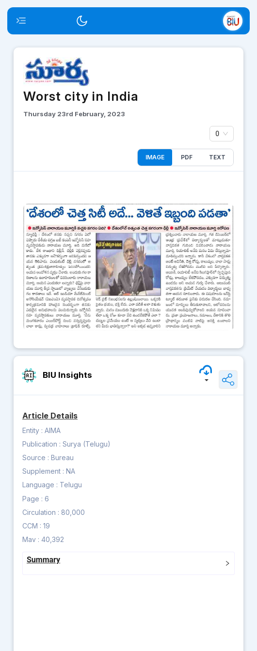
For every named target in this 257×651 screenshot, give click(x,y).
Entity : (32, 430)
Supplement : (43, 471)
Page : (32, 499)
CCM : (31, 526)
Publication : (41, 444)
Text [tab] (217, 157)
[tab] (128, 563)
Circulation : (40, 512)
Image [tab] (154, 157)
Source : (35, 457)
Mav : (30, 539)
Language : (40, 484)
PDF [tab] (187, 157)
